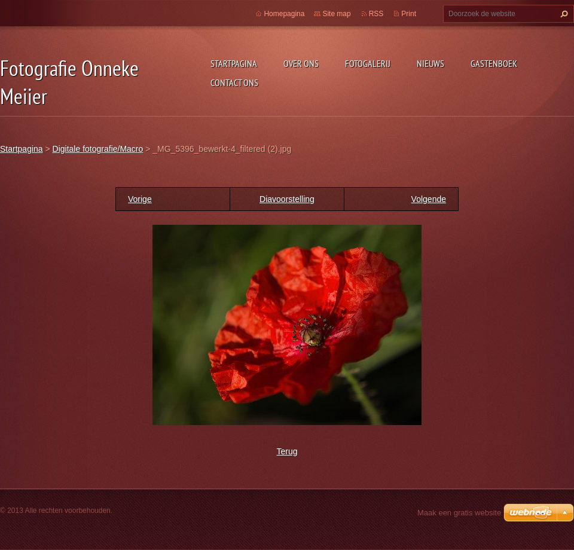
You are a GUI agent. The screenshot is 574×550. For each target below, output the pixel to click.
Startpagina (233, 63)
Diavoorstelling (287, 199)
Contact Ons (234, 82)
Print (408, 14)
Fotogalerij (367, 63)
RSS (376, 14)
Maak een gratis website (459, 512)
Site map (336, 14)
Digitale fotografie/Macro (98, 149)
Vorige (140, 199)
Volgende (428, 199)
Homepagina (284, 14)
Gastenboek (494, 63)
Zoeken (563, 14)
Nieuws (430, 63)
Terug (286, 451)
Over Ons (301, 63)
